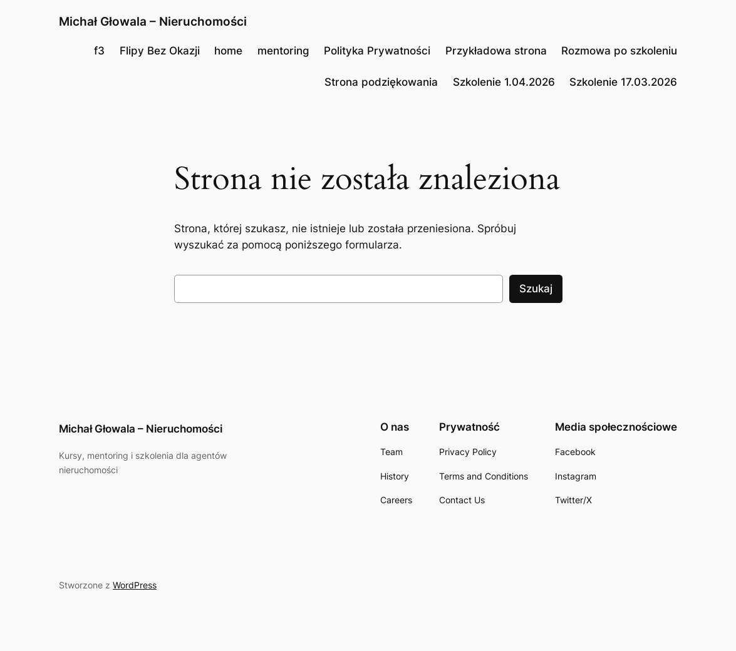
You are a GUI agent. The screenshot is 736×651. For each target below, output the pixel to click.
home (228, 50)
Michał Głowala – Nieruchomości (153, 21)
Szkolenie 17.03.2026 (623, 82)
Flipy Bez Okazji (160, 50)
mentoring (283, 50)
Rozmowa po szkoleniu (619, 50)
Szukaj (535, 288)
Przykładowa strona (496, 50)
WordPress (135, 585)
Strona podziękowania (381, 82)
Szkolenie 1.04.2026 (504, 82)
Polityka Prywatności (377, 50)
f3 (99, 50)
